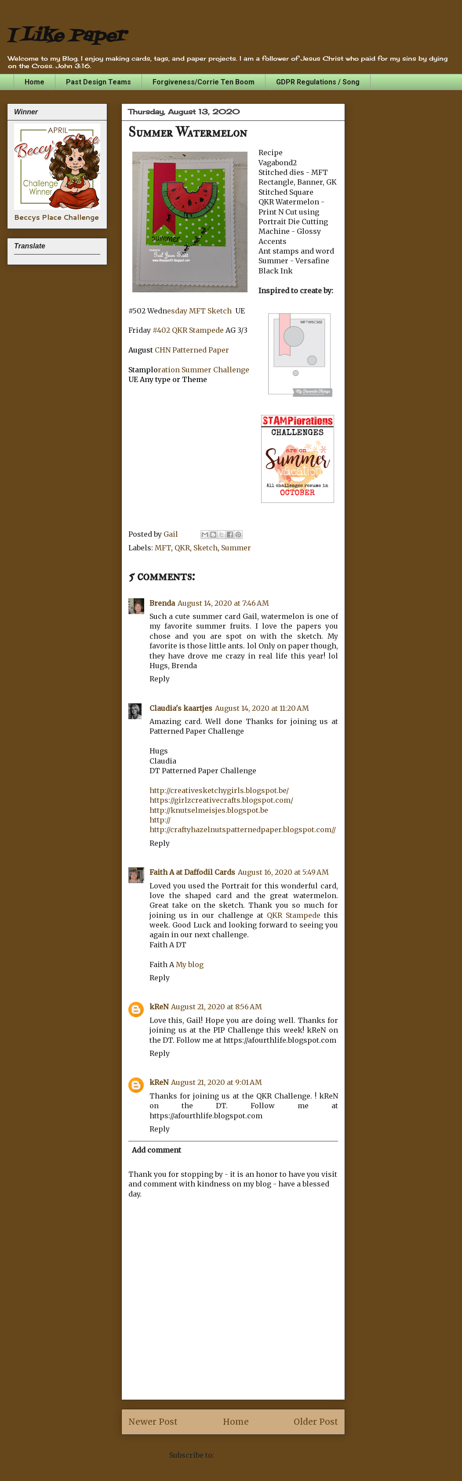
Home (34, 82)
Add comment (156, 1150)
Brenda (162, 603)
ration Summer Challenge (203, 369)
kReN (158, 1006)
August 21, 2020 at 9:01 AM (216, 1082)
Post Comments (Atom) (256, 1455)
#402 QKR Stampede (188, 330)
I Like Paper (66, 36)
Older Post (316, 1421)
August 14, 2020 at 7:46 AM (223, 603)
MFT (163, 547)
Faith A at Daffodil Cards (192, 872)
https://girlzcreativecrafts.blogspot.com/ (221, 800)
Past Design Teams (98, 82)
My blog (190, 964)
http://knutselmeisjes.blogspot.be (208, 810)
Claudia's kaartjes (180, 708)
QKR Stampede (293, 915)
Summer (236, 547)
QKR (182, 547)
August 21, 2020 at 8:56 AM (216, 1006)
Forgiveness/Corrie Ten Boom (204, 82)
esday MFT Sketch (199, 310)
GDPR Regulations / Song (318, 82)
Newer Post (153, 1421)
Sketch (205, 547)
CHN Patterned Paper (192, 350)
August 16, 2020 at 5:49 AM (283, 872)
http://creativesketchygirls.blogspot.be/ (219, 790)
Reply (159, 678)
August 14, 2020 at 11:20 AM (262, 708)
